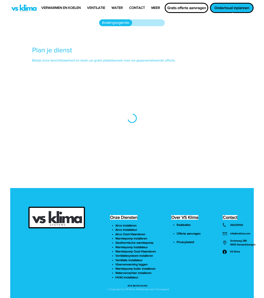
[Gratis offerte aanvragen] (186, 8)
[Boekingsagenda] (115, 22)
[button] (61, 8)
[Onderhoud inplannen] (232, 8)
